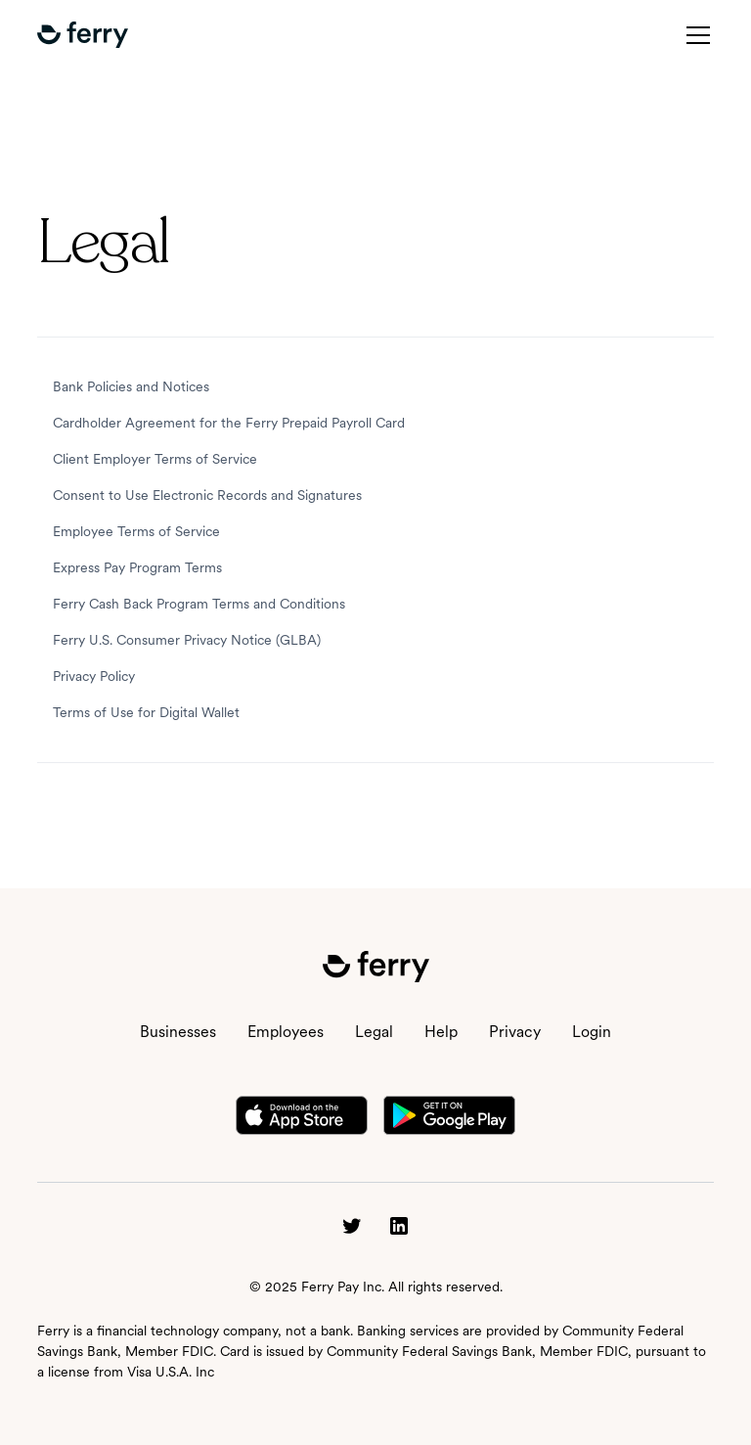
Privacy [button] (515, 1031)
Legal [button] (374, 1031)
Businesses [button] (178, 1031)
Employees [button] (285, 1031)
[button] (82, 35)
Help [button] (441, 1031)
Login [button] (591, 1031)
